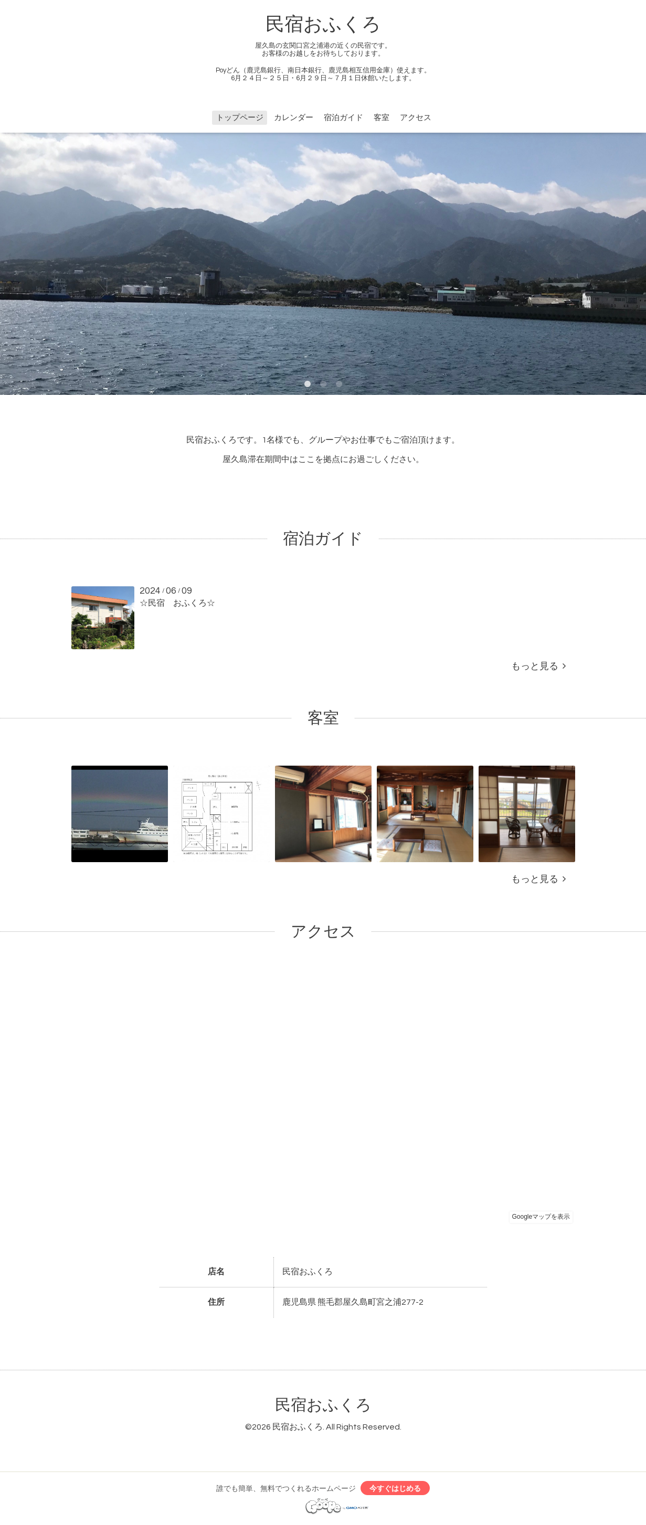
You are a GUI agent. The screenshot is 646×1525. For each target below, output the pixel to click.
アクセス (415, 118)
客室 (381, 118)
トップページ (239, 118)
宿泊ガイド (343, 118)
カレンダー (293, 118)
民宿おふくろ (323, 25)
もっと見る (538, 666)
